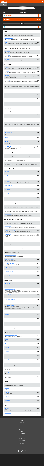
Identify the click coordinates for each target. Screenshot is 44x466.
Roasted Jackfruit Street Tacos (10, 299)
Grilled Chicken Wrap (8, 127)
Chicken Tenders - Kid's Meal (9, 267)
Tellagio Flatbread (7, 55)
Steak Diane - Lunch (8, 226)
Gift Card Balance (22, 438)
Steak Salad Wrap (8, 146)
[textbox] (20, 8)
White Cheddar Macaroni (9, 355)
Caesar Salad (7, 71)
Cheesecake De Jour (8, 392)
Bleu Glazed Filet (7, 181)
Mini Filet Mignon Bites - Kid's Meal (10, 255)
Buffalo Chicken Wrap (8, 132)
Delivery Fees (22, 429)
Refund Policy (22, 462)
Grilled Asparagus (7, 318)
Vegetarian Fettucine (8, 294)
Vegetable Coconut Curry (9, 283)
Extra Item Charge (8, 413)
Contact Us (22, 435)
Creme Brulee (7, 396)
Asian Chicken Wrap (8, 141)
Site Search (22, 436)
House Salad (7, 67)
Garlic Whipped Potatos (8, 372)
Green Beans (7, 347)
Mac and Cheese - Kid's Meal (9, 242)
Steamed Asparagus (8, 322)
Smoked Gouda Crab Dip (9, 38)
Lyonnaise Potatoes (8, 359)
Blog (22, 431)
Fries (5, 343)
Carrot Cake (7, 388)
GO (34, 8)
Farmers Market (22, 433)
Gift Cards (22, 427)
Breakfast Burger (7, 114)
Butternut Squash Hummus (9, 305)
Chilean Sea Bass (8, 163)
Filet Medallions (7, 189)
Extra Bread (6, 408)
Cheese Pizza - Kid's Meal (9, 271)
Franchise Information (22, 443)
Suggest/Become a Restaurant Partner (22, 446)
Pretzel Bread (7, 314)
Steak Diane (7, 201)
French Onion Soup (8, 102)
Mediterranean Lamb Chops (9, 210)
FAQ (22, 424)
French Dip (6, 137)
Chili (5, 98)
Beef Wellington (7, 175)
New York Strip (7, 193)
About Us (22, 422)
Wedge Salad (7, 75)
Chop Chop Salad (7, 80)
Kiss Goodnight (7, 400)
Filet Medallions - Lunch (9, 234)
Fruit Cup (6, 339)
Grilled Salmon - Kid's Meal (9, 263)
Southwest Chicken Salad (9, 89)
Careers (22, 447)
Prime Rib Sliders (7, 59)
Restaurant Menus (22, 440)
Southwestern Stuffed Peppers (10, 289)
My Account (22, 426)
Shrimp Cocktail (7, 51)
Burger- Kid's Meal (8, 275)
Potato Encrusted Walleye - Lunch (10, 230)
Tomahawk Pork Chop (8, 214)
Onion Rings (7, 351)
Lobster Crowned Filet (8, 185)
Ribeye (6, 197)
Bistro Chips (7, 376)
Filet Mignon (7, 171)
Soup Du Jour (7, 94)
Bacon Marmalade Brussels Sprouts (11, 335)
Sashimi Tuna (7, 42)
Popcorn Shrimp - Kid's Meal (9, 259)
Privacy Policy (22, 460)
